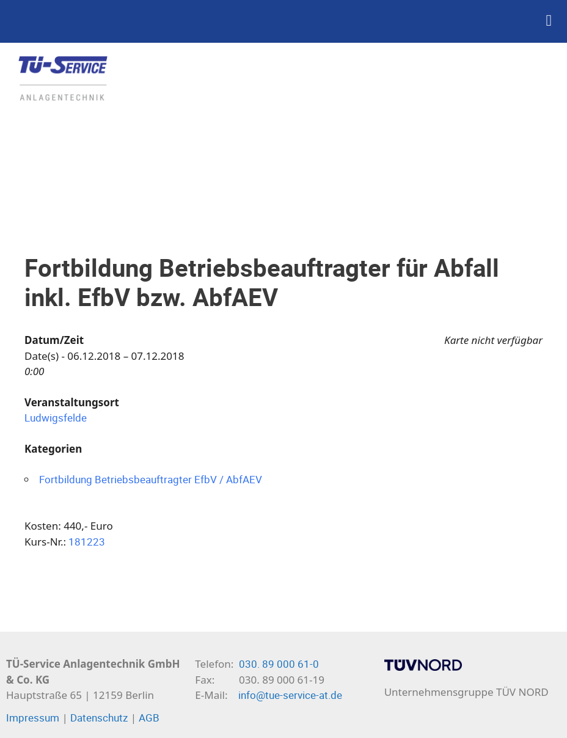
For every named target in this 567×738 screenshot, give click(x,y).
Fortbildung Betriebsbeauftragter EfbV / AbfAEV (150, 479)
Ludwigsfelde (55, 418)
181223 (86, 542)
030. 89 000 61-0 (279, 664)
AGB (149, 718)
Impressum (32, 718)
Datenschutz (99, 718)
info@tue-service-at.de (290, 695)
